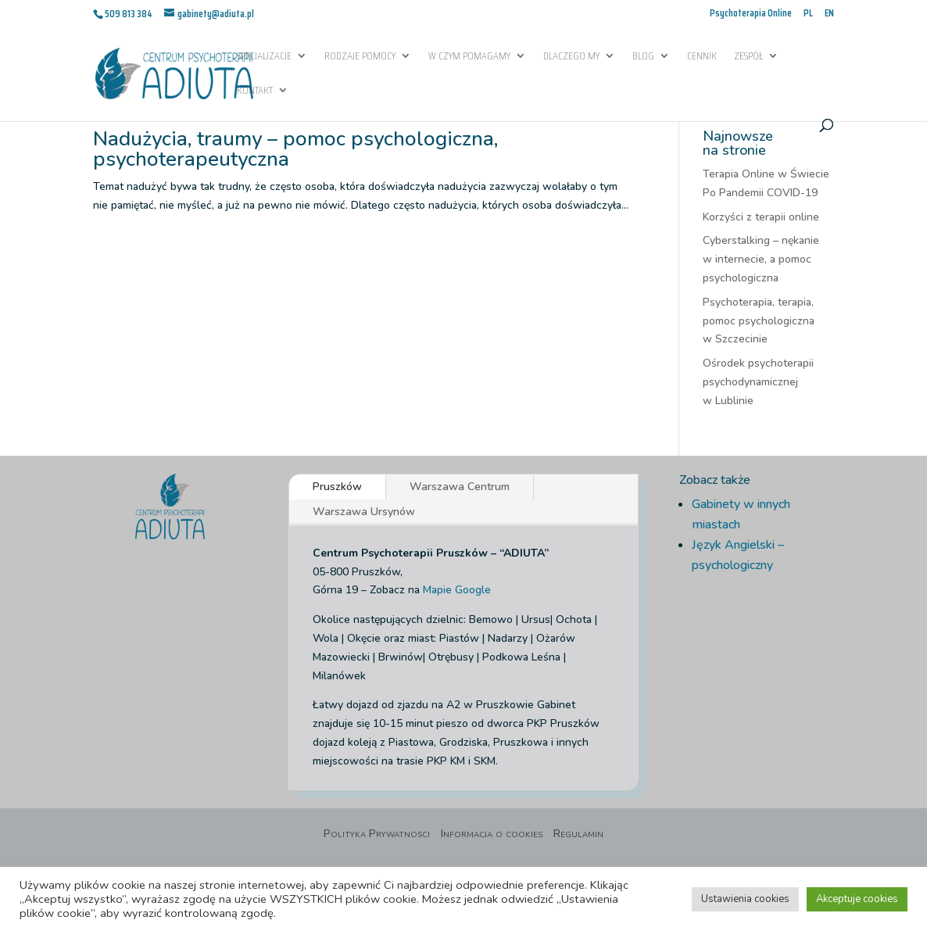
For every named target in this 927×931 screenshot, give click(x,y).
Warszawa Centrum (460, 486)
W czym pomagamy (469, 57)
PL (808, 14)
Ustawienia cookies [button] (745, 899)
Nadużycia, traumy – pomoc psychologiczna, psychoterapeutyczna (295, 149)
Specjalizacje (264, 57)
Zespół (748, 57)
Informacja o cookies (491, 835)
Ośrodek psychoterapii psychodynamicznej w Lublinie (758, 382)
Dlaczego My (571, 57)
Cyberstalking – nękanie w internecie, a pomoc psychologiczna (761, 259)
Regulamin (578, 835)
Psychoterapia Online (751, 14)
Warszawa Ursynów (364, 511)
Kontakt (255, 91)
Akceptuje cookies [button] (857, 899)
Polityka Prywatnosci (377, 835)
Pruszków (337, 486)
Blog (643, 57)
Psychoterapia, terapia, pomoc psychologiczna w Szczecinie (758, 321)
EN (829, 14)
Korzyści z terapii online (761, 216)
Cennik (702, 57)
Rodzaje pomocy (359, 57)
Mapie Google (457, 589)
